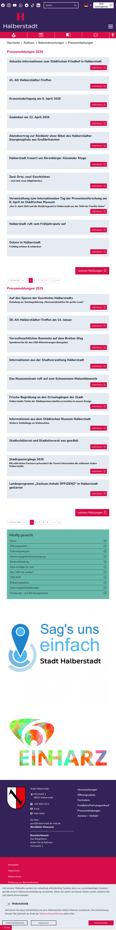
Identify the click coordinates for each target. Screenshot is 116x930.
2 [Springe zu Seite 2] (34, 280)
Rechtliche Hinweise (42, 827)
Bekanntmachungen (51, 43)
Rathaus (29, 43)
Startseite (13, 43)
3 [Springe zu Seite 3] (38, 280)
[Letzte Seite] (57, 280)
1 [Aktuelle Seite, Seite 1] (30, 280)
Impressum (44, 922)
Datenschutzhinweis (15, 922)
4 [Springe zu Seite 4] (42, 280)
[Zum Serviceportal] (103, 5)
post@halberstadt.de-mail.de (45, 823)
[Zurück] (6, 927)
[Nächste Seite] (54, 280)
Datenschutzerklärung (51, 913)
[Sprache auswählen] (88, 5)
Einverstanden (101, 922)
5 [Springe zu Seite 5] (46, 280)
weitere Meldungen (90, 271)
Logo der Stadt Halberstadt (21, 20)
